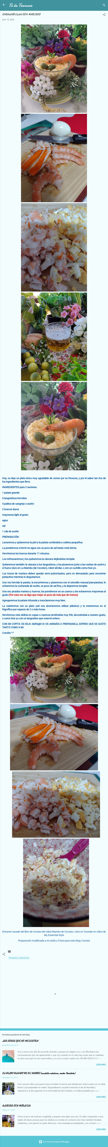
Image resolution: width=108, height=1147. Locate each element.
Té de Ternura (20, 5)
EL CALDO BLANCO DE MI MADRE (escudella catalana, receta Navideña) (38, 1073)
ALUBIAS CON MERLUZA (16, 1106)
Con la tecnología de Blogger (54, 1142)
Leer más (101, 1064)
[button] (104, 15)
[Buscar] (104, 5)
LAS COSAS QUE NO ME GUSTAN (20, 1041)
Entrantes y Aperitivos (19, 958)
